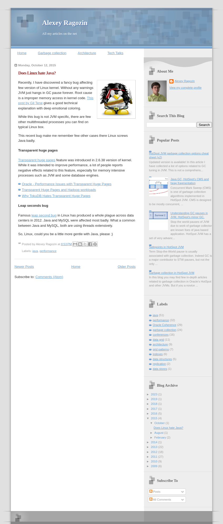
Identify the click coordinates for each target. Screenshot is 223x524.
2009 (154, 466)
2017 (154, 408)
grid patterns (161, 349)
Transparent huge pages (36, 160)
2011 (154, 456)
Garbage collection (52, 53)
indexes (158, 354)
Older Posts (127, 267)
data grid (158, 339)
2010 (154, 461)
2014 (154, 442)
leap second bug (44, 215)
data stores (160, 368)
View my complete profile (185, 87)
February (160, 437)
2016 (154, 413)
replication (159, 363)
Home (22, 53)
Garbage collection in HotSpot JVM (171, 272)
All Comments (160, 499)
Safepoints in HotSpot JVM (166, 247)
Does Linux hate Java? (37, 72)
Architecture (87, 53)
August (159, 432)
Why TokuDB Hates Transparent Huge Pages (56, 196)
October (159, 423)
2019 (154, 399)
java (35, 251)
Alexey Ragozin (65, 23)
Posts (155, 491)
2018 (154, 403)
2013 (154, 447)
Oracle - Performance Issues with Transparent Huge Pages (66, 184)
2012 (154, 452)
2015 (154, 418)
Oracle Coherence (164, 324)
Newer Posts (24, 267)
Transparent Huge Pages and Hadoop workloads (59, 190)
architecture (160, 344)
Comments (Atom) (49, 277)
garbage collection (164, 329)
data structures (162, 359)
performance (47, 251)
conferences (161, 334)
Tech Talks (115, 53)
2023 (154, 394)
